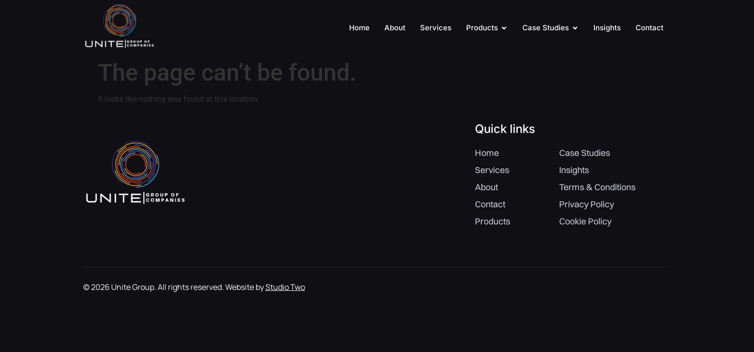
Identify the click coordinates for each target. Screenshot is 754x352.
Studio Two (285, 287)
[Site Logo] (119, 50)
